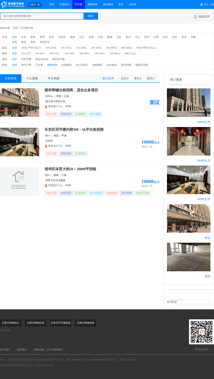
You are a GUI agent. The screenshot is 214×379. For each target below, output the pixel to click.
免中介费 (26, 65)
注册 (212, 4)
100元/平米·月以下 (31, 47)
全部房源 (10, 78)
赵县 (165, 37)
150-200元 (81, 47)
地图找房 (204, 16)
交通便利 (67, 65)
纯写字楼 (26, 59)
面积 (149, 78)
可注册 (39, 65)
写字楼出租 (27, 28)
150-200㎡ (69, 53)
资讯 (120, 4)
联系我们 (22, 349)
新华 (51, 37)
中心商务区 (82, 65)
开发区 (62, 37)
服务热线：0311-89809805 (48, 349)
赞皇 (23, 42)
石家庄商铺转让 (10, 322)
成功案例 (108, 4)
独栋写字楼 (141, 65)
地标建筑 (98, 65)
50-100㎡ (40, 53)
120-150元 (66, 47)
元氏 (118, 37)
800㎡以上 (130, 53)
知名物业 (112, 65)
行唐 (156, 37)
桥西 (32, 37)
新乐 (128, 37)
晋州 (146, 37)
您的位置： (6, 28)
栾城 (91, 37)
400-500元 (126, 47)
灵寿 (174, 37)
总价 (124, 78)
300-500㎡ (100, 53)
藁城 (109, 37)
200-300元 (96, 47)
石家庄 (35, 4)
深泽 (183, 37)
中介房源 (53, 78)
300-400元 (111, 47)
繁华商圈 (126, 65)
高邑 (32, 42)
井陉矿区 (45, 42)
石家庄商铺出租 (35, 322)
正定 (81, 37)
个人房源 (32, 78)
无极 (193, 37)
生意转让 (65, 4)
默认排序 (108, 78)
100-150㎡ (54, 53)
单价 (137, 78)
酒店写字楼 (58, 59)
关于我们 (5, 349)
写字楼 (78, 4)
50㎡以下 (26, 53)
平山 (137, 37)
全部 (14, 37)
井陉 (14, 42)
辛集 (100, 37)
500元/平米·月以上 (146, 47)
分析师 (132, 4)
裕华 (42, 37)
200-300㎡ (85, 53)
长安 (23, 37)
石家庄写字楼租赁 (61, 322)
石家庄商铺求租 (85, 322)
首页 (51, 4)
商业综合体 (41, 59)
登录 (206, 4)
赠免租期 (52, 65)
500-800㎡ (115, 53)
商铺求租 (93, 4)
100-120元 (50, 47)
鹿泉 (72, 37)
